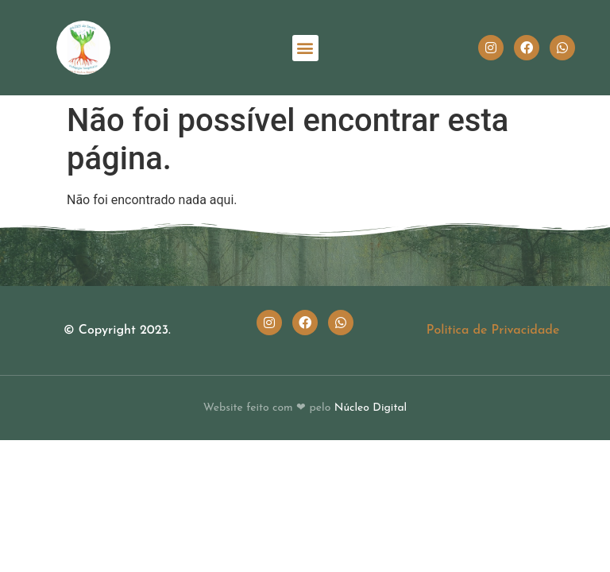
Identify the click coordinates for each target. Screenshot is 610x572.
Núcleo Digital (370, 408)
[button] (305, 48)
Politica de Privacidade (493, 330)
